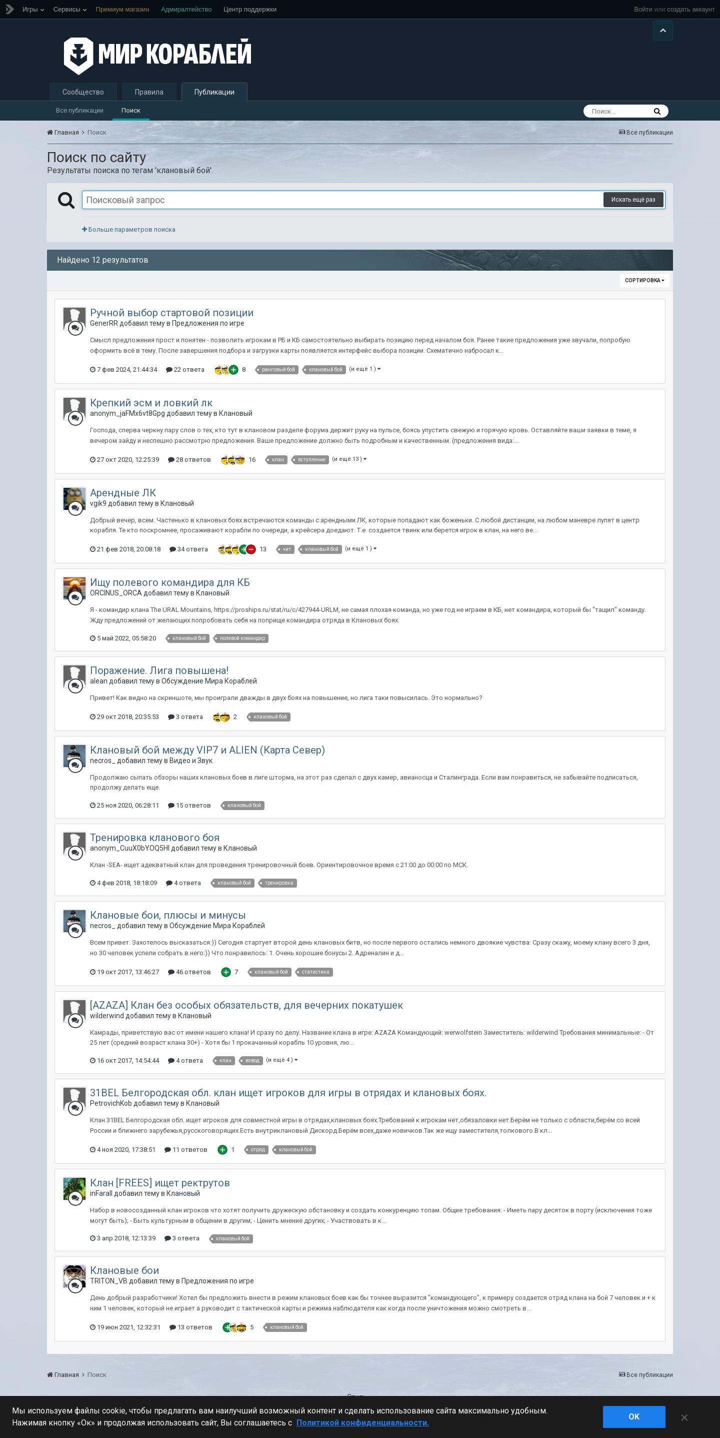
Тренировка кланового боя (155, 844)
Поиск (131, 116)
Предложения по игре (208, 330)
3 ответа (185, 723)
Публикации (214, 98)
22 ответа (185, 375)
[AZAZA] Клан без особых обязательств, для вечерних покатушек (246, 1011)
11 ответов (186, 1155)
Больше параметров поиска (129, 236)
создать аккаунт (691, 9)
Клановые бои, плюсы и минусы (168, 921)
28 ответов (189, 465)
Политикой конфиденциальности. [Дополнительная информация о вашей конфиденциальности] (362, 1422)
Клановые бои (124, 1277)
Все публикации (80, 116)
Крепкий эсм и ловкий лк (151, 409)
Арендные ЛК (123, 499)
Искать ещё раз (634, 206)
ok (634, 1416)
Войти (643, 9)
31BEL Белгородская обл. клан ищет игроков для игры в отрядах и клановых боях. (288, 1099)
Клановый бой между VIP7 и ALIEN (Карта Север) (207, 756)
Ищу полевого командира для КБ (170, 588)
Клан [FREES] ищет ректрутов (160, 1189)
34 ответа (189, 555)
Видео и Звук (191, 767)
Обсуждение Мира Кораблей (209, 687)
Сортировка (644, 287)
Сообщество (83, 98)
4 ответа (183, 889)
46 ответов (189, 978)
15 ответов (189, 811)
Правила (149, 98)
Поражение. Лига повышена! (159, 676)
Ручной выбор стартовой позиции (172, 319)
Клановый (235, 419)
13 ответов (191, 1333)
